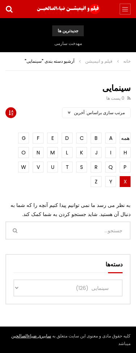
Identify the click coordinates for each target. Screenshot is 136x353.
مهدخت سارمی (68, 43)
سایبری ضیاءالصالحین (31, 336)
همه (125, 138)
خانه (127, 61)
